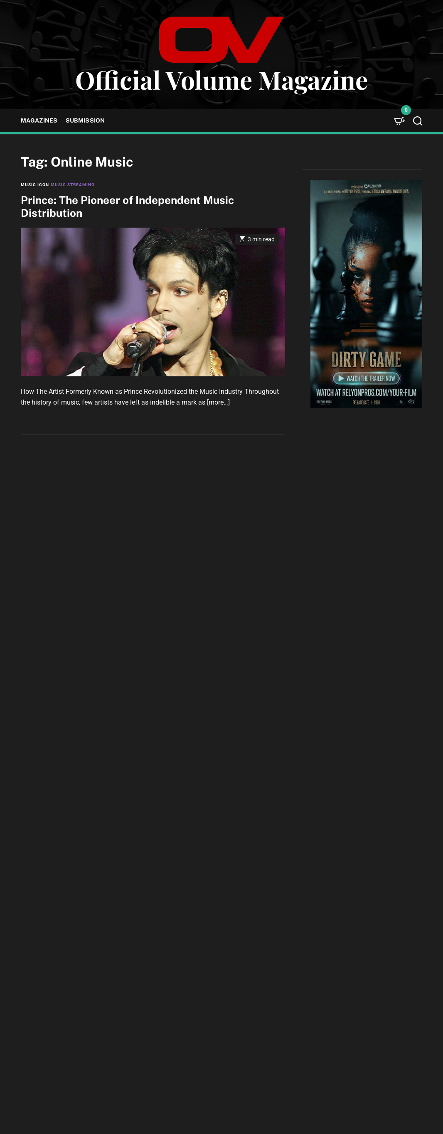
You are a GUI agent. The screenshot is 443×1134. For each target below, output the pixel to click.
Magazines (39, 120)
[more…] (218, 402)
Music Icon (35, 184)
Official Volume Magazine (221, 79)
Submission (85, 120)
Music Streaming (73, 184)
